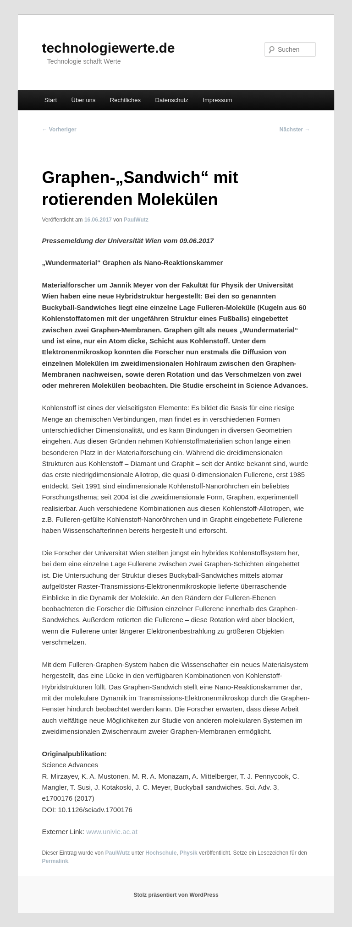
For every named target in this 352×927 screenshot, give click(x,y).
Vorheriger (59, 129)
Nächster (295, 129)
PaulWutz (136, 220)
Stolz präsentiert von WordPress (175, 895)
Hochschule (160, 853)
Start (50, 100)
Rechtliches (125, 100)
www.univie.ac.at (112, 831)
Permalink (55, 861)
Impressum (217, 100)
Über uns (84, 100)
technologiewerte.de (108, 47)
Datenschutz (171, 100)
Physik (189, 853)
